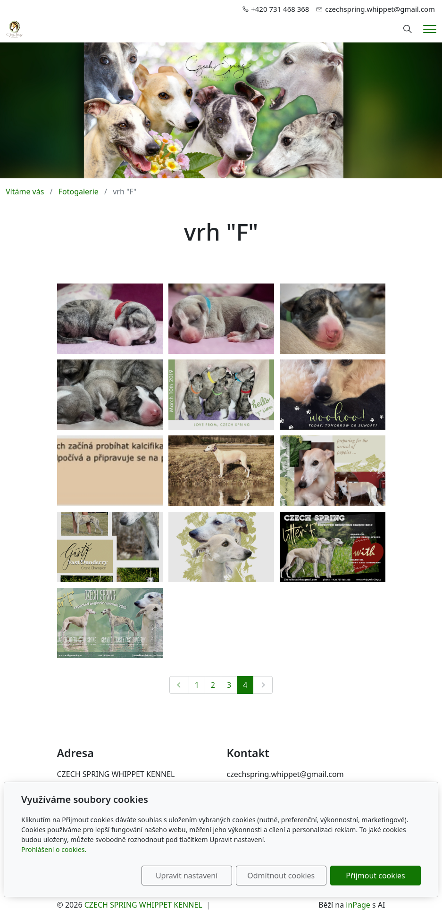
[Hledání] (408, 29)
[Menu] (429, 29)
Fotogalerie (78, 191)
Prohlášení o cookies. (53, 849)
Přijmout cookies (375, 875)
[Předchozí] (179, 685)
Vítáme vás (25, 191)
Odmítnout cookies (281, 875)
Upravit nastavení (186, 875)
